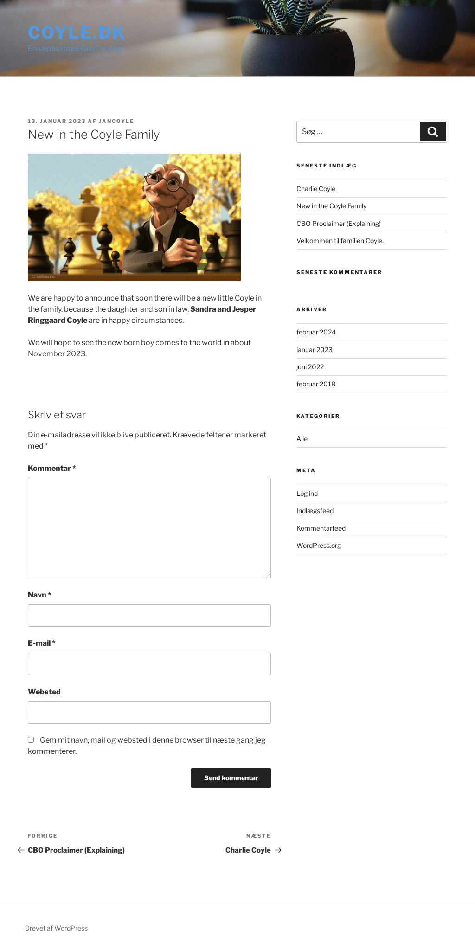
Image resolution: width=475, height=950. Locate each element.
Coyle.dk (77, 32)
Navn (39, 595)
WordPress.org (318, 545)
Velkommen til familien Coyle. (340, 240)
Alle (302, 439)
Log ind (307, 493)
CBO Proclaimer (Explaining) (338, 223)
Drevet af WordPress (56, 928)
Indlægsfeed (315, 510)
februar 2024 (316, 332)
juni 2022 (310, 367)
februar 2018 (315, 384)
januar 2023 (314, 349)
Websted (44, 691)
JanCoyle (116, 121)
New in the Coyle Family (331, 206)
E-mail (42, 643)
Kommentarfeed (321, 528)
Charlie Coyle (315, 189)
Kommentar (52, 468)
